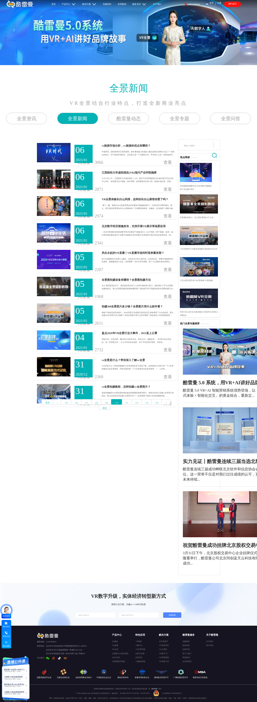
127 (86, 403)
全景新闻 (128, 88)
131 (126, 403)
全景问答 (230, 118)
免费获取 (172, 615)
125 (66, 403)
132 (136, 403)
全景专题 (179, 118)
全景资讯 (26, 118)
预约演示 (232, 3)
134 (156, 403)
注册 (219, 3)
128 (96, 403)
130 (116, 403)
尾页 (105, 408)
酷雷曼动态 (129, 118)
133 (146, 403)
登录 (211, 3)
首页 (47, 403)
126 (76, 403)
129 (106, 403)
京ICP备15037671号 (127, 693)
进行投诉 (154, 689)
